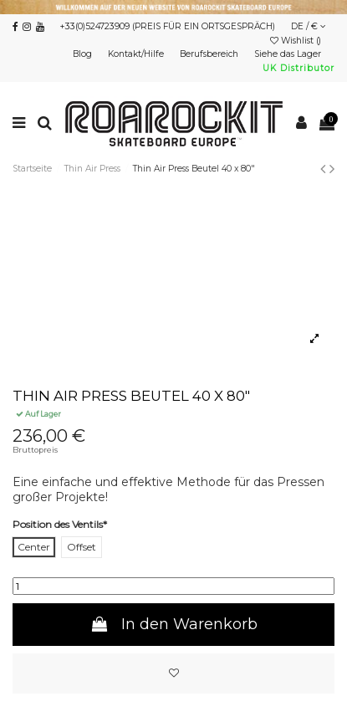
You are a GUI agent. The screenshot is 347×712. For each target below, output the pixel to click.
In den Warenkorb (173, 624)
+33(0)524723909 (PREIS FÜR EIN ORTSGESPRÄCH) (167, 26)
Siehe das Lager (289, 54)
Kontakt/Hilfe (137, 54)
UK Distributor (298, 68)
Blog (83, 54)
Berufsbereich (210, 54)
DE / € (308, 26)
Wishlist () (297, 40)
